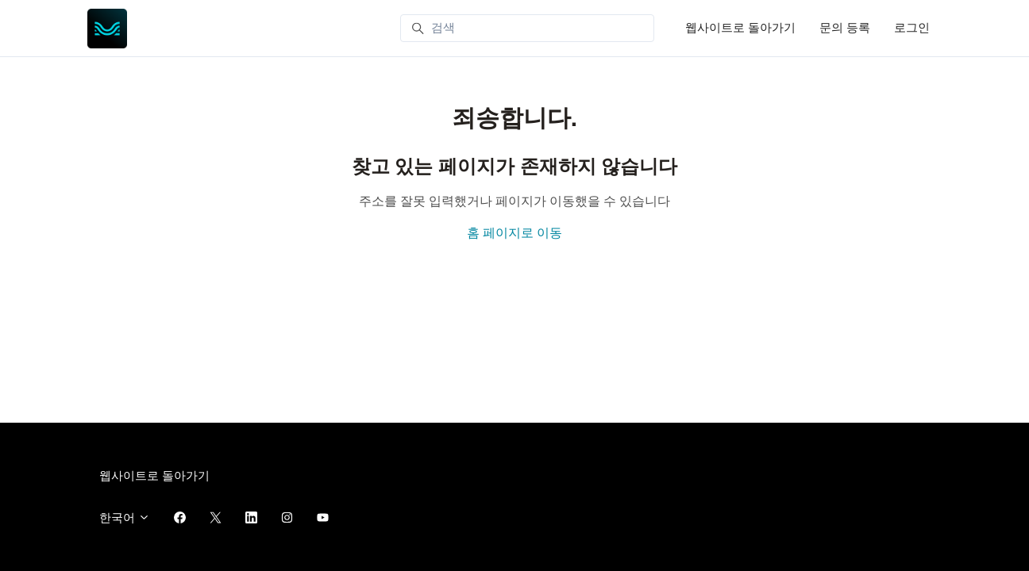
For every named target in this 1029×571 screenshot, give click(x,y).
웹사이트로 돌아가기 (740, 28)
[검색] (527, 28)
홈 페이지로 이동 (514, 232)
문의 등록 (844, 28)
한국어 (124, 518)
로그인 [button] (912, 28)
